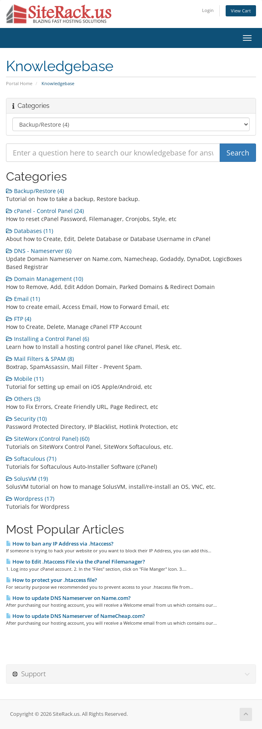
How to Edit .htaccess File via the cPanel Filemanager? (75, 561)
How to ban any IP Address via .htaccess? (59, 543)
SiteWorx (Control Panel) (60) (47, 438)
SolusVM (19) (27, 478)
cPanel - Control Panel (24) (45, 211)
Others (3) (23, 398)
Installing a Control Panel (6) (47, 339)
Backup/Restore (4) (35, 191)
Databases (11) (29, 231)
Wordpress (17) (30, 498)
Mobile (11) (25, 378)
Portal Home (19, 83)
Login (208, 10)
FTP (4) (18, 319)
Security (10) (26, 418)
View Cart (241, 11)
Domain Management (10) (44, 279)
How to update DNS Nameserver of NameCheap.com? (75, 615)
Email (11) (23, 299)
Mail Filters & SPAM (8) (40, 359)
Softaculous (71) (31, 458)
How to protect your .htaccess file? (51, 580)
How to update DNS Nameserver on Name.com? (68, 598)
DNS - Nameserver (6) (38, 251)
